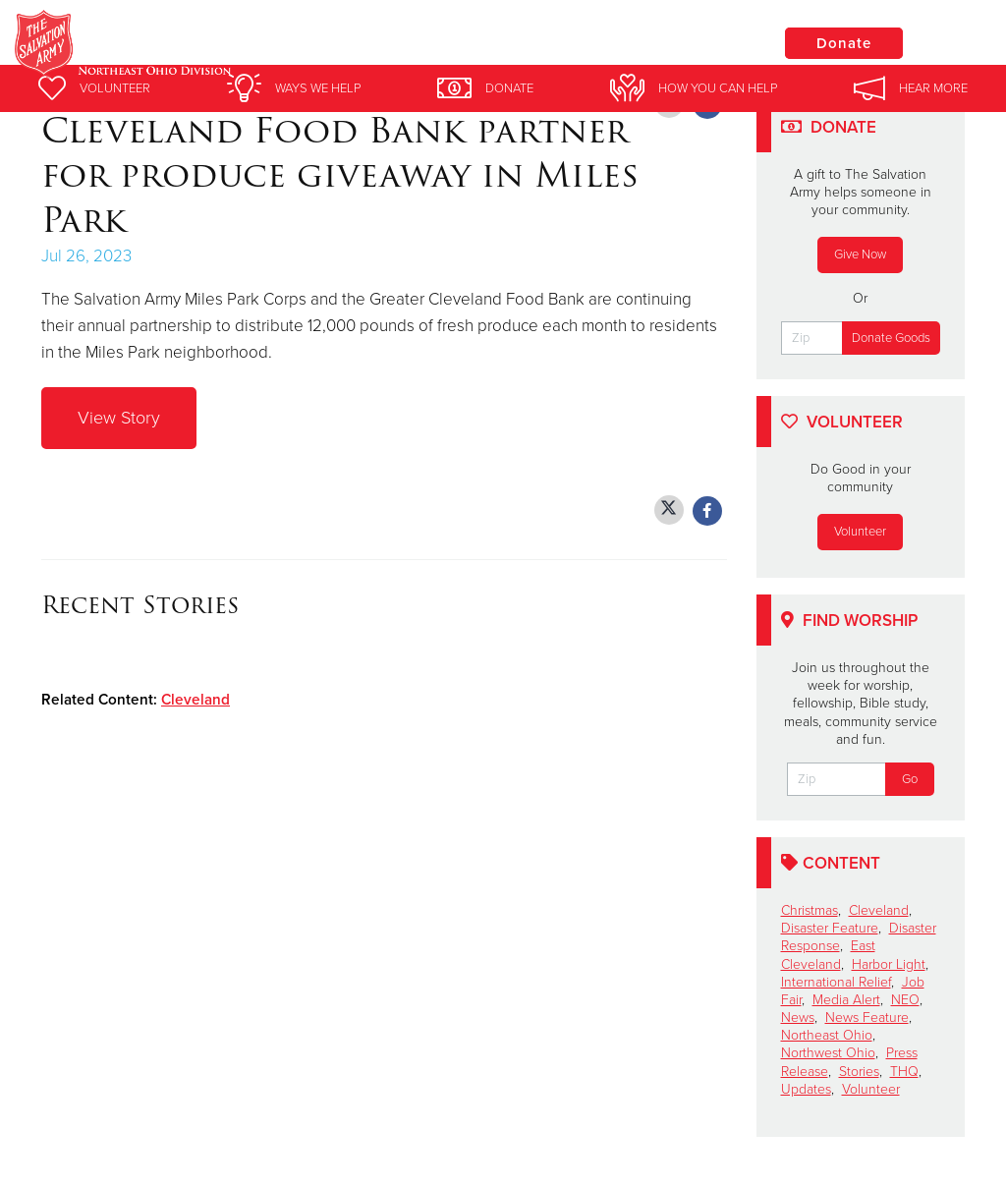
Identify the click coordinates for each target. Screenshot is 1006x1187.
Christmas (809, 910)
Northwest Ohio (828, 1053)
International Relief (836, 982)
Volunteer (860, 531)
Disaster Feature (829, 928)
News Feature (867, 1017)
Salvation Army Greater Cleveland (376, 44)
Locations (695, 42)
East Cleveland (828, 954)
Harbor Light (888, 964)
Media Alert (846, 999)
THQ (904, 1071)
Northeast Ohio (826, 1035)
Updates (806, 1089)
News (797, 1017)
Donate (843, 43)
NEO (905, 999)
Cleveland (195, 699)
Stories (859, 1071)
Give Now (860, 254)
